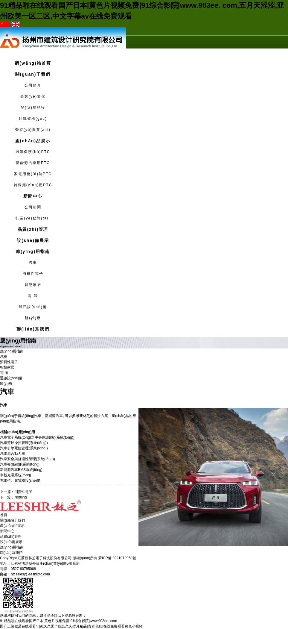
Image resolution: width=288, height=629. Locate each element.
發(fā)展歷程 (33, 107)
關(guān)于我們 (12, 520)
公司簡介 (33, 85)
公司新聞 (33, 207)
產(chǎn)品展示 (12, 526)
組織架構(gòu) (33, 118)
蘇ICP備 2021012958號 (117, 558)
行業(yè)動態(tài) (33, 218)
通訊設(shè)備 (33, 307)
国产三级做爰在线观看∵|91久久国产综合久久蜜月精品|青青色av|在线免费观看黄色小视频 (71, 626)
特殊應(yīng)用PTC (33, 185)
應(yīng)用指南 (12, 547)
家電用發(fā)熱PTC (33, 174)
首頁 (3, 515)
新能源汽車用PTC (33, 163)
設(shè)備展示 (11, 542)
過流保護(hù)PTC (33, 152)
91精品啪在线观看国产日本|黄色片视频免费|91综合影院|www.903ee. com (58, 621)
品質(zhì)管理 (11, 536)
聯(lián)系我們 (11, 553)
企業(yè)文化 (33, 96)
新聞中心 (7, 531)
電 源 (33, 296)
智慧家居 (33, 285)
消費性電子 (32, 274)
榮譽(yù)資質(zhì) (33, 130)
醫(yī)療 (33, 318)
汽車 (33, 262)
